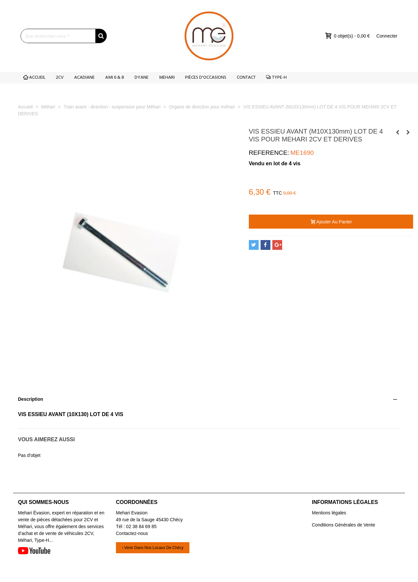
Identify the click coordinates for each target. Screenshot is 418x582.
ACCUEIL (34, 77)
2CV (60, 77)
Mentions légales (329, 512)
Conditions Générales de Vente (343, 524)
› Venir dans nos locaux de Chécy (153, 547)
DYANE (142, 77)
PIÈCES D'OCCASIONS (205, 77)
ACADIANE (84, 77)
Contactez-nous (132, 533)
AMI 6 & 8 (114, 77)
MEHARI (167, 77)
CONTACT (246, 77)
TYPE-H (276, 77)
